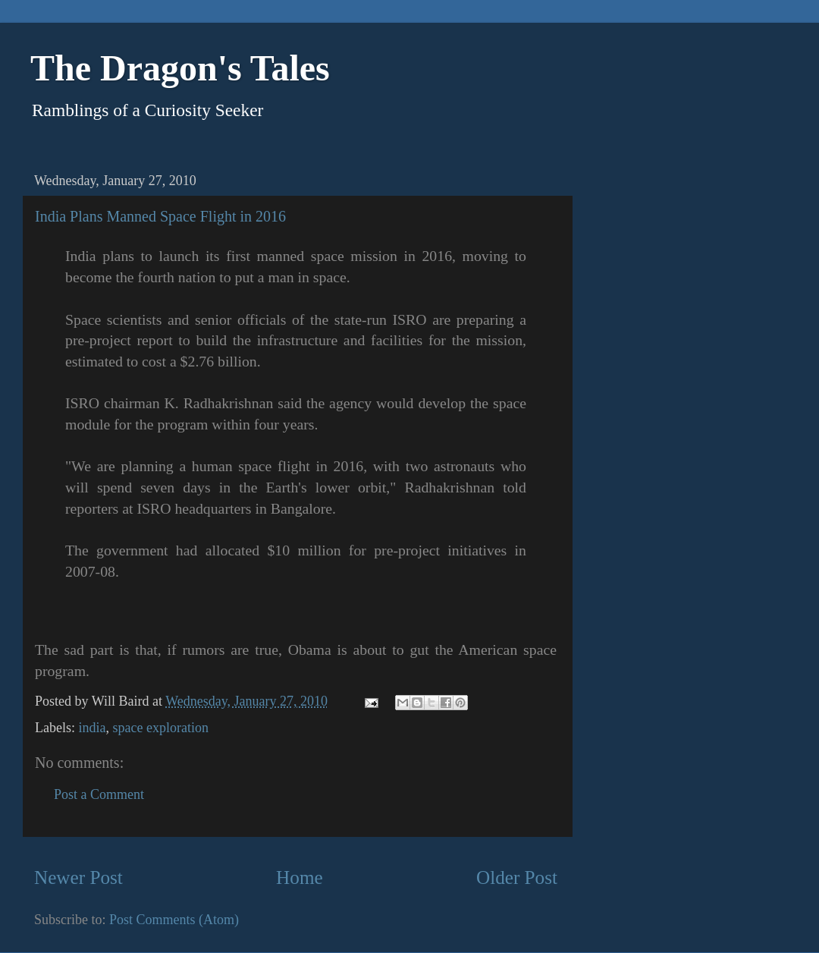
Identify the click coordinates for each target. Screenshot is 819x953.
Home (299, 877)
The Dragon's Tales (180, 68)
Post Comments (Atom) (174, 919)
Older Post (516, 877)
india (91, 727)
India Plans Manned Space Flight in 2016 (160, 216)
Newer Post (78, 877)
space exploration (160, 727)
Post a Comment (99, 794)
